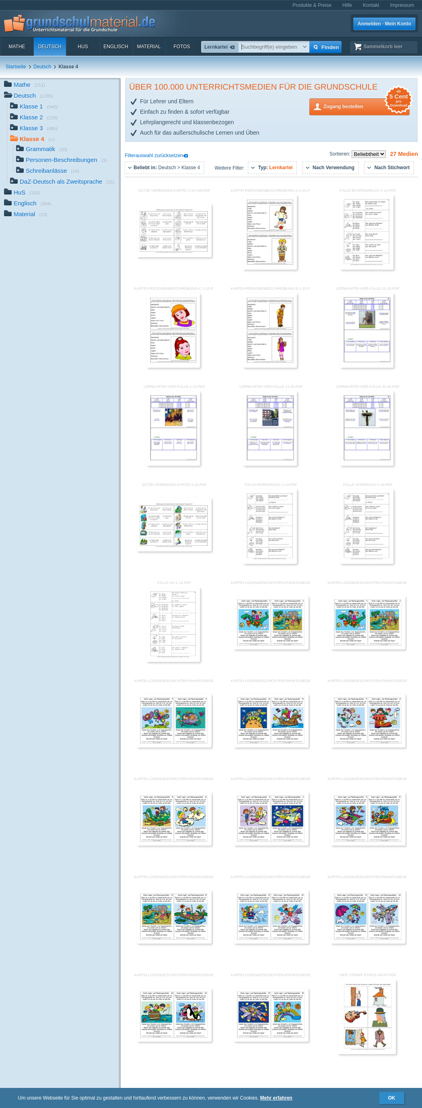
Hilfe (347, 5)
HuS (83, 46)
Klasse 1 (34, 107)
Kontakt (371, 5)
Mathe (16, 46)
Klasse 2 (34, 118)
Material (149, 46)
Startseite (16, 67)
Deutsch (50, 46)
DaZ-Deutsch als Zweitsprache (62, 182)
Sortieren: (340, 154)
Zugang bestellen (366, 105)
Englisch (115, 46)
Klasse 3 (34, 129)
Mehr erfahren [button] (276, 1098)
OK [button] (391, 1098)
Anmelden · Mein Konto (384, 24)
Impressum (402, 5)
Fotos (181, 46)
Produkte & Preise (311, 5)
